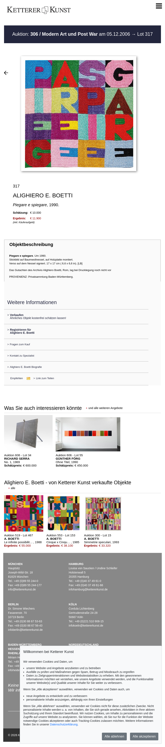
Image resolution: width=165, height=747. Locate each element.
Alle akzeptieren (144, 736)
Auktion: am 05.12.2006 (71, 34)
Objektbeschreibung (31, 244)
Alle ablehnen (114, 736)
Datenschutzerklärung (63, 724)
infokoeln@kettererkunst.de (86, 625)
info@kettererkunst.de (22, 589)
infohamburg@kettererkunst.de (88, 589)
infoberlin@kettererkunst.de (25, 629)
